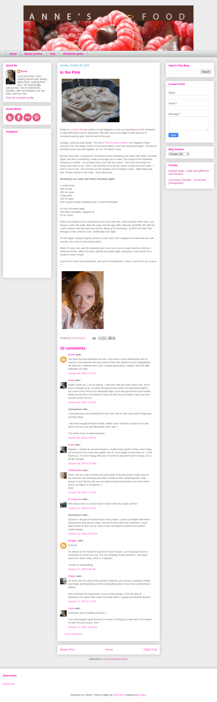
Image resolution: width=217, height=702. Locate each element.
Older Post (150, 649)
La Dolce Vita (76, 129)
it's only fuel (75, 499)
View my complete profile (20, 97)
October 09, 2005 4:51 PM (82, 373)
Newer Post (67, 649)
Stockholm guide (73, 53)
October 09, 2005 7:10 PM (82, 492)
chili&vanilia (75, 470)
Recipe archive (33, 53)
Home (13, 53)
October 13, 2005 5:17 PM (82, 601)
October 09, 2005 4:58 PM (82, 437)
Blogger (72, 540)
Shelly (71, 354)
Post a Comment (73, 634)
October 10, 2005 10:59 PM (82, 533)
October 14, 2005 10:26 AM (82, 627)
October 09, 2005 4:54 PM (82, 402)
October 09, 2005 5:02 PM (82, 463)
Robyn (71, 576)
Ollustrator (118, 694)
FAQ (52, 53)
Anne (71, 380)
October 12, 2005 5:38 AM (82, 569)
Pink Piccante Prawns (116, 142)
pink (138, 129)
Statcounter (9, 683)
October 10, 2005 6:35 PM (82, 508)
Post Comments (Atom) (115, 659)
